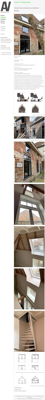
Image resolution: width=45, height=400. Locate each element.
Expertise (3, 19)
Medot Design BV (37, 398)
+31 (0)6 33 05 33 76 (6, 54)
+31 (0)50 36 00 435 (6, 52)
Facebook (3, 28)
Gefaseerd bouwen (18, 387)
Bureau (2, 21)
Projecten (3, 17)
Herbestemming (17, 389)
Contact (3, 23)
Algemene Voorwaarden (27, 396)
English (2, 34)
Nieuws (3, 15)
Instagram (3, 26)
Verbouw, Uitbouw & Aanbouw (20, 390)
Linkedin (3, 30)
